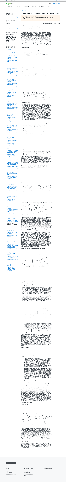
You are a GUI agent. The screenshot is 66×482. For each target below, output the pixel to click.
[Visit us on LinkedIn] (11, 463)
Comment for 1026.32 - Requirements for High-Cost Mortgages (11, 144)
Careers (19, 460)
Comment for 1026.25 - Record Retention (12, 123)
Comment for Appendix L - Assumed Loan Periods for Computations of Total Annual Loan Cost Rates (12, 269)
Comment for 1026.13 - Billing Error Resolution (12, 87)
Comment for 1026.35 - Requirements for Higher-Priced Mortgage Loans (12, 155)
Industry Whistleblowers (32, 460)
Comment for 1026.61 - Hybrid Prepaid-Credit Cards (12, 230)
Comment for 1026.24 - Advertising (11, 121)
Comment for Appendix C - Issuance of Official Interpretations (12, 239)
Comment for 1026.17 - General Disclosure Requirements (12, 99)
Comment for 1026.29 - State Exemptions (11, 135)
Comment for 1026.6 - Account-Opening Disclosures (12, 66)
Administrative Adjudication (28, 468)
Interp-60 (47, 452)
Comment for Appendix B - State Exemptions (12, 236)
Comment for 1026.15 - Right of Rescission (12, 93)
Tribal (25, 475)
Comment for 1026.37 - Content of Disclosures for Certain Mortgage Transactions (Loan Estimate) (12, 163)
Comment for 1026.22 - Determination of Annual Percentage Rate (11, 114)
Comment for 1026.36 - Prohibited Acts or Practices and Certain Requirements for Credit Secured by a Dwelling (12, 159)
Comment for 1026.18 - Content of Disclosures (12, 101)
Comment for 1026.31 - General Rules (12, 141)
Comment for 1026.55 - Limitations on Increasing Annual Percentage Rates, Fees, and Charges (12, 210)
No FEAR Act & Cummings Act (28, 474)
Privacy (7, 468)
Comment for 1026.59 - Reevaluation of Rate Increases (12, 224)
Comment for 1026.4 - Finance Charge (12, 61)
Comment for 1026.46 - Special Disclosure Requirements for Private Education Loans (12, 187)
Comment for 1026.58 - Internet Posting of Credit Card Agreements (12, 221)
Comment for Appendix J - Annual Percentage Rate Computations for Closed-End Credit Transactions (12, 260)
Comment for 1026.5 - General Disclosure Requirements (12, 64)
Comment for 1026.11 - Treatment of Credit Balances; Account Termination (12, 80)
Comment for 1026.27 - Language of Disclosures (12, 130)
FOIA (7, 467)
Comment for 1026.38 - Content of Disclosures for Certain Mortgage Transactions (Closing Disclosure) (12, 167)
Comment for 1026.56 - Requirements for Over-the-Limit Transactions (12, 214)
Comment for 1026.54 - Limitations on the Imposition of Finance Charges (12, 205)
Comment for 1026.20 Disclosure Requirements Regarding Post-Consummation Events (12, 108)
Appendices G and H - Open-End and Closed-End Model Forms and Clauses (12, 253)
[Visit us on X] (9, 463)
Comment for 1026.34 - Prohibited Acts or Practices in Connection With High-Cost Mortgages (12, 151)
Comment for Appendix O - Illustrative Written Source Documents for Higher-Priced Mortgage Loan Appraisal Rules (12, 273)
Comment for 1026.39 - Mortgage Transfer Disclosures (12, 170)
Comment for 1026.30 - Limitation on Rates (12, 138)
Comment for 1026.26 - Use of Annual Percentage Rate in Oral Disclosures (12, 126)
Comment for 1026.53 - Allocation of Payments (12, 203)
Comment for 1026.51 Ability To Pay (12, 197)
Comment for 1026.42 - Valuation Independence (12, 181)
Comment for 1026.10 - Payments (12, 77)
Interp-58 (26, 452)
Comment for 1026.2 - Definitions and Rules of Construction (12, 55)
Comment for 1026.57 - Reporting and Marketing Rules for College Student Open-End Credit (12, 217)
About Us (8, 460)
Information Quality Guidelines (11, 474)
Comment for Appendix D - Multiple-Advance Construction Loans (12, 241)
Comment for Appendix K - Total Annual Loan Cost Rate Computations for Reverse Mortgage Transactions (12, 264)
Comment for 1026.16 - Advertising (11, 96)
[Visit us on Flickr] (15, 463)
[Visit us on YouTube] (13, 463)
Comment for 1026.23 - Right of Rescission (12, 118)
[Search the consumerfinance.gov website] (49, 3)
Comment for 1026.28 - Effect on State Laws (12, 133)
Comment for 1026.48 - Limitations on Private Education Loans (12, 193)
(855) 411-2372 (58, 0)
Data (7, 471)
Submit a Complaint (56, 3)
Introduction (9, 49)
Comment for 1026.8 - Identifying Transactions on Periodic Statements (12, 72)
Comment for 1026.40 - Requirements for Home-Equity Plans (12, 173)
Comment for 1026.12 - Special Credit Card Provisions (12, 84)
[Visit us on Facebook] (7, 463)
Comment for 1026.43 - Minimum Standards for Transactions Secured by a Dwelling (12, 183)
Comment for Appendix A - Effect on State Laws (12, 233)
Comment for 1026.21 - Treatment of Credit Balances (12, 111)
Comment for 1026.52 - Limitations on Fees (11, 200)
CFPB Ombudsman (42, 460)
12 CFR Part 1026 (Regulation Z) (21, 10)
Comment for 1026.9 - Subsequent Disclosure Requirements (12, 76)
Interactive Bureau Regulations (11, 10)
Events (23, 460)
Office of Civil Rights (27, 472)
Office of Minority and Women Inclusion (30, 467)
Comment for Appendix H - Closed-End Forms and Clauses (12, 257)
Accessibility (26, 471)
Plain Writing (26, 469)
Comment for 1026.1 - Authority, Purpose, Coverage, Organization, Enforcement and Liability (12, 52)
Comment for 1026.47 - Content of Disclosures (12, 191)
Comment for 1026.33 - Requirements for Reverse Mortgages (11, 147)
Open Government (9, 472)
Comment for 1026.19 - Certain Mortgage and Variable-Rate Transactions (12, 104)
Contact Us (14, 460)
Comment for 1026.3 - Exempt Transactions (12, 58)
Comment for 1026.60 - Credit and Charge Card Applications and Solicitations (12, 227)
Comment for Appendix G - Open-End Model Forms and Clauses (12, 251)
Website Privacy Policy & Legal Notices (12, 469)
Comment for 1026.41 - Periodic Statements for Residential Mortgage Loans (12, 177)
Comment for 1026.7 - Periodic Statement (12, 69)
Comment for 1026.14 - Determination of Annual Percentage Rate (11, 89)
